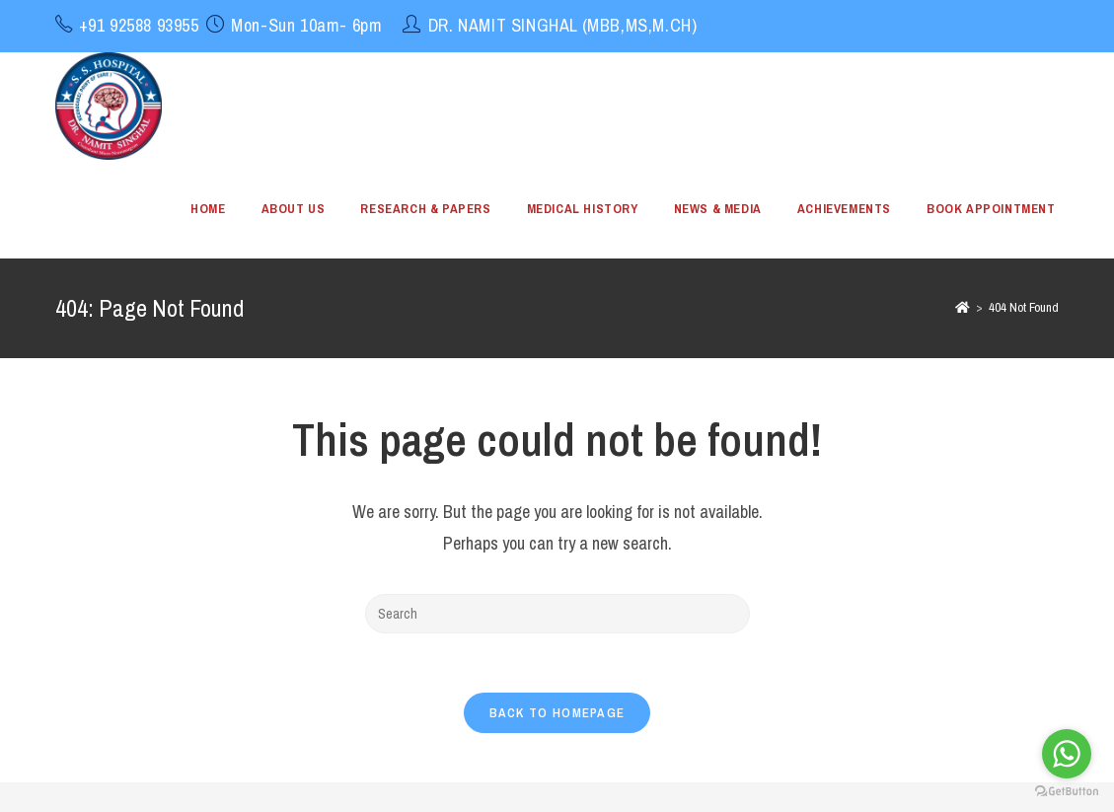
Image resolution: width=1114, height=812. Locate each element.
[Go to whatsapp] (1066, 753)
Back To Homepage (557, 712)
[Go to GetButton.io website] (1066, 791)
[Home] (962, 307)
